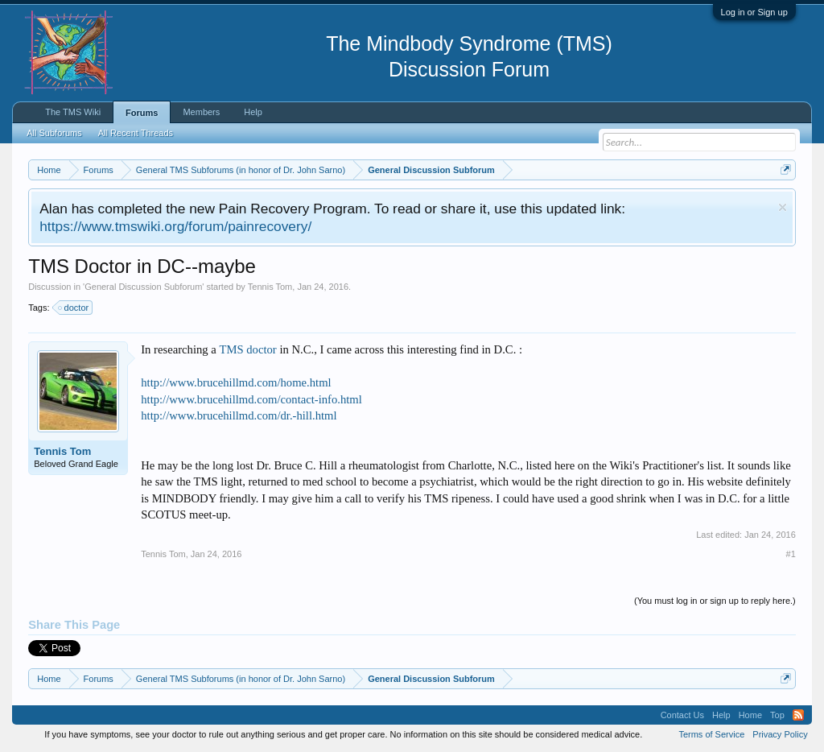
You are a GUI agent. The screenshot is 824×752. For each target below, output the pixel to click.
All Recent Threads (135, 133)
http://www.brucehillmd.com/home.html (236, 382)
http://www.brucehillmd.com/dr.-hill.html (238, 415)
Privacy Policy (779, 734)
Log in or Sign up (754, 12)
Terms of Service (711, 734)
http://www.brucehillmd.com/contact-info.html (251, 399)
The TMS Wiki (73, 112)
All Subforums (54, 133)
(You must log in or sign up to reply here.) (715, 600)
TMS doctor (247, 349)
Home (750, 715)
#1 (791, 554)
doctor (74, 307)
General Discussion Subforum (143, 286)
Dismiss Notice (783, 207)
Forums (142, 113)
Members (201, 112)
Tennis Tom (270, 286)
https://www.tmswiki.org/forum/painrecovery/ (175, 226)
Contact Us (682, 715)
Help (253, 112)
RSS (798, 715)
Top (777, 715)
